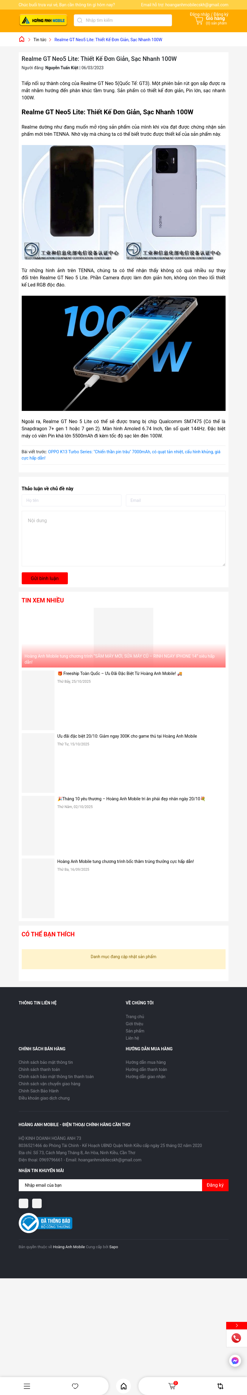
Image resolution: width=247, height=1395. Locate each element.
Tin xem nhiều (43, 600)
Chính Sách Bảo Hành (39, 1091)
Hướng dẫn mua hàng (146, 1062)
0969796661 (51, 1159)
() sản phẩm (216, 23)
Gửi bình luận (45, 578)
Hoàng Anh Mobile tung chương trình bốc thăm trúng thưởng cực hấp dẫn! (125, 861)
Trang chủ (135, 1016)
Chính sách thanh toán (39, 1069)
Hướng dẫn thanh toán (146, 1069)
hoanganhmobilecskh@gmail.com (196, 4)
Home (123, 1386)
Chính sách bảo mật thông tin (46, 1062)
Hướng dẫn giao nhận (146, 1076)
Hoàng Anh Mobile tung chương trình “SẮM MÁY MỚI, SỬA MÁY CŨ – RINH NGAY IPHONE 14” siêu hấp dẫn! (120, 659)
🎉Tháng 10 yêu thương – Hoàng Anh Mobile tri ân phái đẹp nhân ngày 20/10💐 (131, 798)
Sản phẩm (135, 1031)
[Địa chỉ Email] (124, 1185)
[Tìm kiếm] (80, 20)
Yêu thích (75, 1386)
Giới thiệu (134, 1023)
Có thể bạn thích (48, 934)
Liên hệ (132, 1038)
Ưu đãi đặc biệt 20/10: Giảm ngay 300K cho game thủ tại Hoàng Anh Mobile (127, 736)
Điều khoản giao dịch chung (44, 1098)
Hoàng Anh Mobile (69, 1247)
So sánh (220, 1386)
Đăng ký (215, 1185)
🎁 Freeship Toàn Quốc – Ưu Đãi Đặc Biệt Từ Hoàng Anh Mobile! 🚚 (119, 673)
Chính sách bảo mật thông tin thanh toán (56, 1076)
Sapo (113, 1247)
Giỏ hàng (173, 1386)
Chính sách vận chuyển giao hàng (49, 1083)
